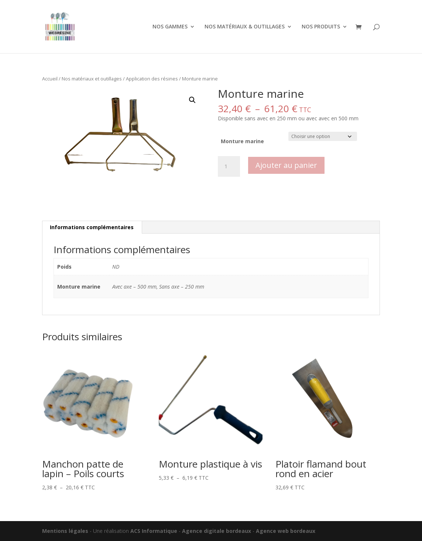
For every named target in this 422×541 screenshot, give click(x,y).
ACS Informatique (153, 530)
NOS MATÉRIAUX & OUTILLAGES (245, 27)
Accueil (50, 78)
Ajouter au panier (286, 165)
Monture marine (242, 141)
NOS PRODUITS (321, 27)
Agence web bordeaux (285, 530)
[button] (192, 100)
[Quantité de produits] (229, 166)
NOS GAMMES (170, 27)
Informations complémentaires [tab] (92, 227)
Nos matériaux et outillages (92, 78)
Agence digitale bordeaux (216, 530)
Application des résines (152, 78)
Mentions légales (65, 530)
